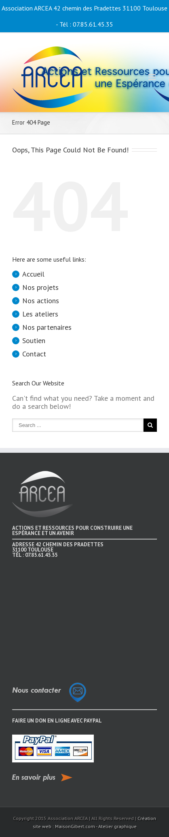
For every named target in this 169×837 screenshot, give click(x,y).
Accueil (33, 274)
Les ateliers (40, 314)
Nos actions (40, 300)
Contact (34, 353)
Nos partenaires (47, 327)
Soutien (33, 340)
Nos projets (40, 287)
